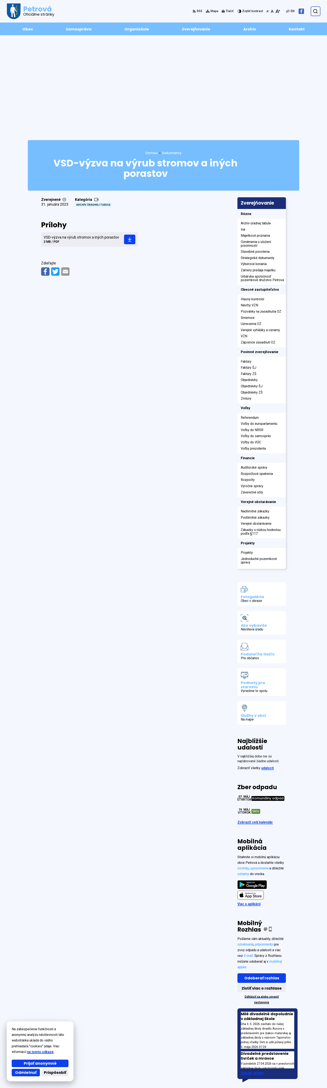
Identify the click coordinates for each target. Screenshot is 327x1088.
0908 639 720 (280, 1062)
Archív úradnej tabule (93, 106)
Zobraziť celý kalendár (255, 724)
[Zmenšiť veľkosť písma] (267, 11)
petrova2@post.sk (284, 1067)
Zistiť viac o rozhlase (262, 890)
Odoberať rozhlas (261, 879)
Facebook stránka (284, 1072)
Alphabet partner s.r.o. (85, 1032)
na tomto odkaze (18, 1052)
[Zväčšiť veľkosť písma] (277, 11)
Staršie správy (252, 975)
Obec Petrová (63, 1036)
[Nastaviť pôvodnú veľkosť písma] (272, 11)
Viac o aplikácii (249, 806)
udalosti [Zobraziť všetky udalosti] (267, 670)
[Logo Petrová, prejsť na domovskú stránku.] (30, 11)
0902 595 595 (280, 1057)
